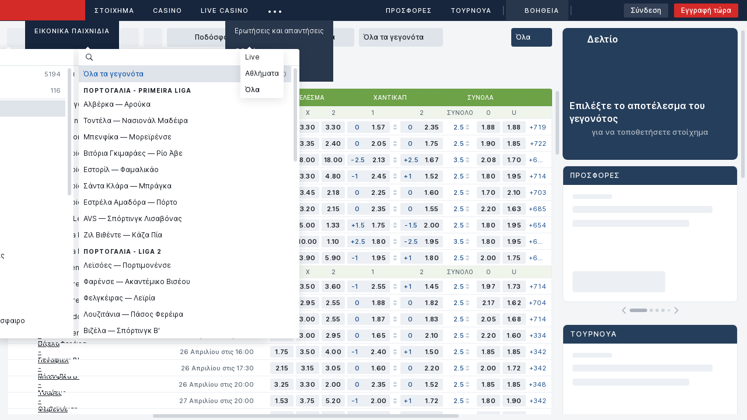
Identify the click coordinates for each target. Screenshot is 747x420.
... (275, 8)
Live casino (225, 10)
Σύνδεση (646, 10)
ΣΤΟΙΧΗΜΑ (114, 10)
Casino (167, 10)
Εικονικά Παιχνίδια (72, 31)
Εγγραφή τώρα (706, 10)
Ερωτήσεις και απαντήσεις (279, 30)
